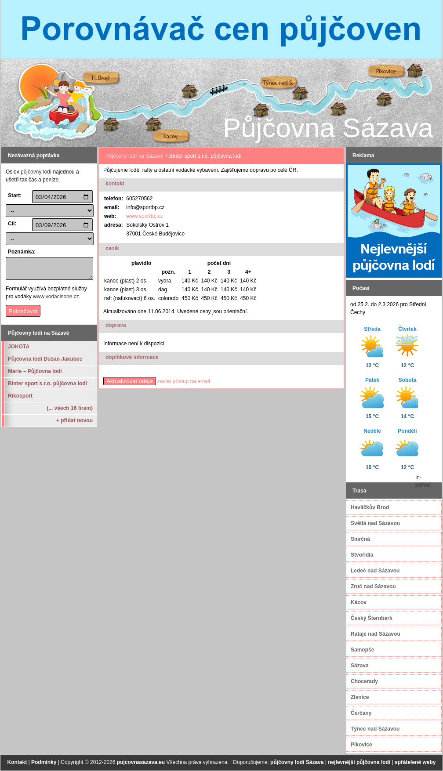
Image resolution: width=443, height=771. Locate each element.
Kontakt (17, 762)
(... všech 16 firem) (70, 408)
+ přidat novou (74, 420)
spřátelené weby (415, 762)
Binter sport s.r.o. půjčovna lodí (47, 383)
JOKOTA (18, 347)
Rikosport (20, 396)
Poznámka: (19, 252)
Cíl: (12, 224)
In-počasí (423, 481)
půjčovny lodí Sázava (296, 762)
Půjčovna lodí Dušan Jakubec (45, 359)
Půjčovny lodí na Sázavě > (136, 156)
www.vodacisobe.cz (56, 296)
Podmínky (43, 762)
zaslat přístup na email (183, 381)
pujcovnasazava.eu (141, 762)
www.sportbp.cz (144, 216)
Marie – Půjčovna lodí (35, 371)
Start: (15, 195)
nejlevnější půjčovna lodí (359, 762)
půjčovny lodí (36, 172)
